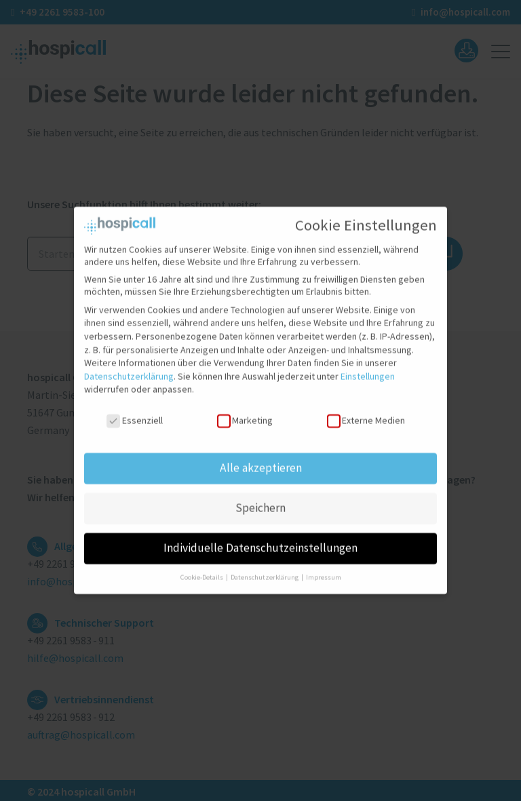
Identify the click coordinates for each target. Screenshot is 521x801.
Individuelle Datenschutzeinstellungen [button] (260, 541)
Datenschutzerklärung (129, 370)
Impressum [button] (323, 570)
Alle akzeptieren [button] (261, 461)
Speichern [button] (260, 501)
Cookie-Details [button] (202, 570)
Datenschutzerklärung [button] (265, 570)
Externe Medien (366, 414)
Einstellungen (368, 370)
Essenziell (134, 414)
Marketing (245, 414)
